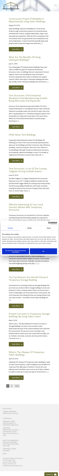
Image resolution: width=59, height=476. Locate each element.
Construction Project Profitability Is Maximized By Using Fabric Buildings (27, 20)
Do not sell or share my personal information (16, 251)
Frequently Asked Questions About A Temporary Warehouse (10, 423)
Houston (15, 430)
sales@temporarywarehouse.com (13, 465)
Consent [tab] (10, 228)
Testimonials (7, 418)
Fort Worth (12, 433)
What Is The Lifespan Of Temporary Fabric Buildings (26, 353)
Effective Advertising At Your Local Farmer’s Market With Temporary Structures (26, 207)
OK (43, 251)
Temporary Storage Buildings (9, 449)
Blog (4, 453)
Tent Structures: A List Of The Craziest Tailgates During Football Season (28, 170)
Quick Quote (7, 408)
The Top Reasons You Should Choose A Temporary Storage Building (28, 278)
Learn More (17, 49)
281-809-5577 (11, 464)
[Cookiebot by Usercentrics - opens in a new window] (49, 223)
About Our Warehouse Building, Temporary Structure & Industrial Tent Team (11, 443)
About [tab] (49, 228)
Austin (14, 431)
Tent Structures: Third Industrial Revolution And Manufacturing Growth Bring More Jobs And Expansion (28, 98)
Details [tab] (29, 228)
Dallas (5, 433)
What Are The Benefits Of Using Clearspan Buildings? (25, 58)
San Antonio (7, 431)
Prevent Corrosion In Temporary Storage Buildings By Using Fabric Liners (29, 315)
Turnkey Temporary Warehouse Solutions (10, 412)
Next (17, 386)
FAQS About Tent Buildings (22, 134)
